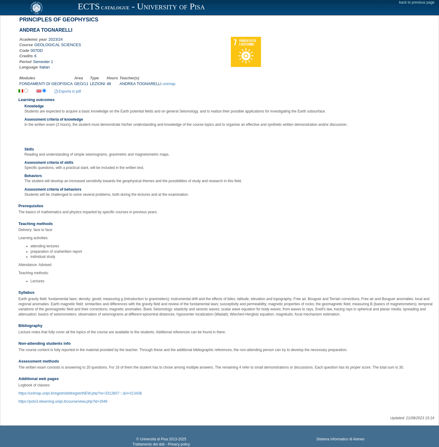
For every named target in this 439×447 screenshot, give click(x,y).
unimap (169, 83)
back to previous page (416, 2)
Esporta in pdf (68, 91)
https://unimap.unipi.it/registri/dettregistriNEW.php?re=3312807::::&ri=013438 (80, 393)
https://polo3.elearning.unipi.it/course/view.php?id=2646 (62, 401)
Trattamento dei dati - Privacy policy (161, 444)
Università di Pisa (154, 439)
